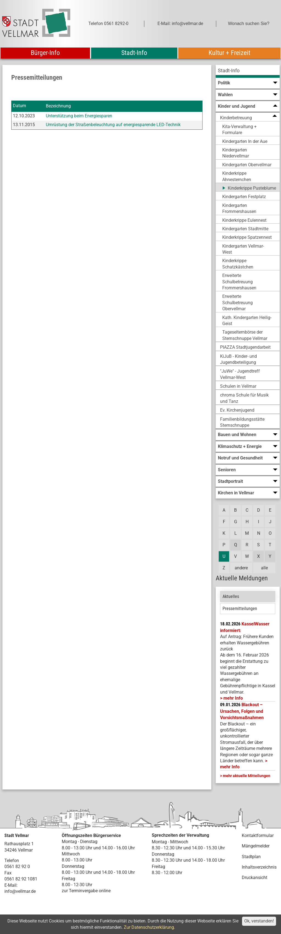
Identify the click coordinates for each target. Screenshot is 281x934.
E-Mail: (11, 885)
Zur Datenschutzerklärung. (149, 927)
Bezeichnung (58, 106)
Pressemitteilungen (240, 608)
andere (241, 567)
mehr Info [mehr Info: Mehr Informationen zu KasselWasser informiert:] (233, 698)
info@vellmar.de (20, 891)
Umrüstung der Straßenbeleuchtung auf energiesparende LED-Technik (113, 124)
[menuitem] (248, 71)
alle (264, 567)
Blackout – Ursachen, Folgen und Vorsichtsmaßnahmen (242, 711)
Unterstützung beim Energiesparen (79, 115)
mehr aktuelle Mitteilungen (246, 776)
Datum (19, 106)
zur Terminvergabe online (86, 890)
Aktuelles (231, 596)
